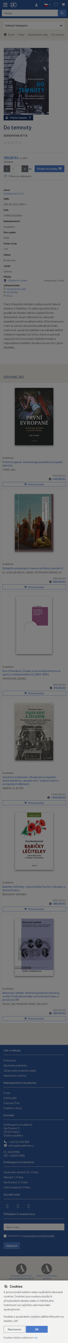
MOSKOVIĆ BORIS (26, 1003)
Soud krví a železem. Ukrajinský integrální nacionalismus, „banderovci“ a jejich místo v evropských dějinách (30, 780)
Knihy (21, 34)
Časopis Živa (12, 1103)
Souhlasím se (31, 1235)
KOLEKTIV (42, 1003)
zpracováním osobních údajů (38, 1235)
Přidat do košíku (49, 168)
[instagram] (18, 1205)
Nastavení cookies (15, 1075)
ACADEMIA (12, 292)
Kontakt (9, 1115)
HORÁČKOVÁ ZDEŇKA (14, 678)
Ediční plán (10, 1097)
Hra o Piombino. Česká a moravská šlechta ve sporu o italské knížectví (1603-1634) (31, 672)
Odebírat (11, 1245)
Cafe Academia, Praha (17, 1187)
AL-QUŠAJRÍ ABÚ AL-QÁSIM (17, 572)
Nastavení (14, 1329)
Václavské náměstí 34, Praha (21, 1172)
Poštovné (10, 1060)
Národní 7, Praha (13, 1177)
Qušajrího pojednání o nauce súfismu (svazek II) (32, 568)
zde (36, 1337)
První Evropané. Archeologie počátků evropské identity (32, 463)
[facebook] (7, 1205)
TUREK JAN (8, 469)
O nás (7, 1092)
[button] (46, 4)
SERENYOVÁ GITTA (15, 135)
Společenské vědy (38, 34)
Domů (9, 34)
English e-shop (13, 1108)
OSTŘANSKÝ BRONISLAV (48, 572)
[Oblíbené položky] (56, 5)
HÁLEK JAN (8, 1003)
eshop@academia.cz (19, 1145)
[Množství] (16, 168)
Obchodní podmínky (15, 1065)
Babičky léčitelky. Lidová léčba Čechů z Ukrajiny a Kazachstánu (34, 888)
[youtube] (28, 1205)
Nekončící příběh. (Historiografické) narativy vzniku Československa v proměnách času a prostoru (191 (31, 996)
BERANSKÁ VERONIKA (14, 894)
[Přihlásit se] (37, 4)
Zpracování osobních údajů (20, 1070)
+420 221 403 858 (16, 1141)
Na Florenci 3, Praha (16, 1182)
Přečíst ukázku (18, 117)
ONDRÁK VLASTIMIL (13, 787)
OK (37, 1329)
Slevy (9, 295)
